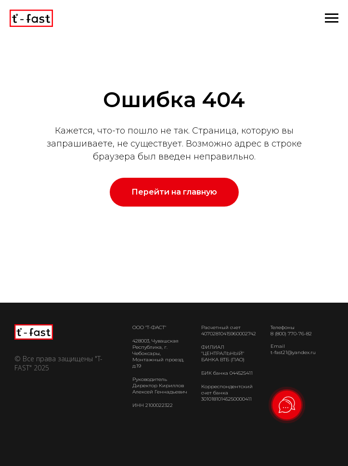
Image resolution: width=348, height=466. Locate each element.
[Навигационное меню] (331, 18)
